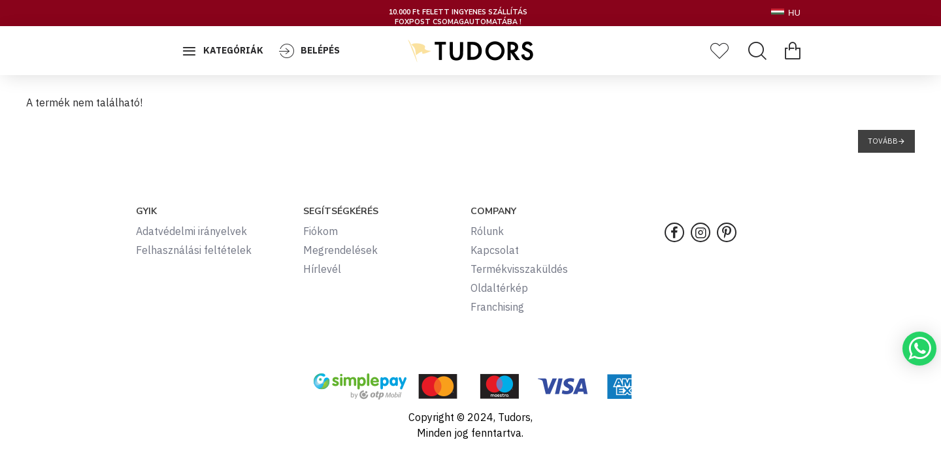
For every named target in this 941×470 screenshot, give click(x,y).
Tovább (883, 141)
